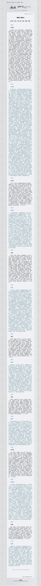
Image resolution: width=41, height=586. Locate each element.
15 (21, 569)
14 (20, 569)
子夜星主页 (8, 2)
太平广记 (16, 2)
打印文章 (30, 576)
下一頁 (28, 569)
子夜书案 (12, 2)
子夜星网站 (20, 580)
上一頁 (26, 569)
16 (22, 569)
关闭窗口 (25, 576)
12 (18, 569)
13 (19, 569)
